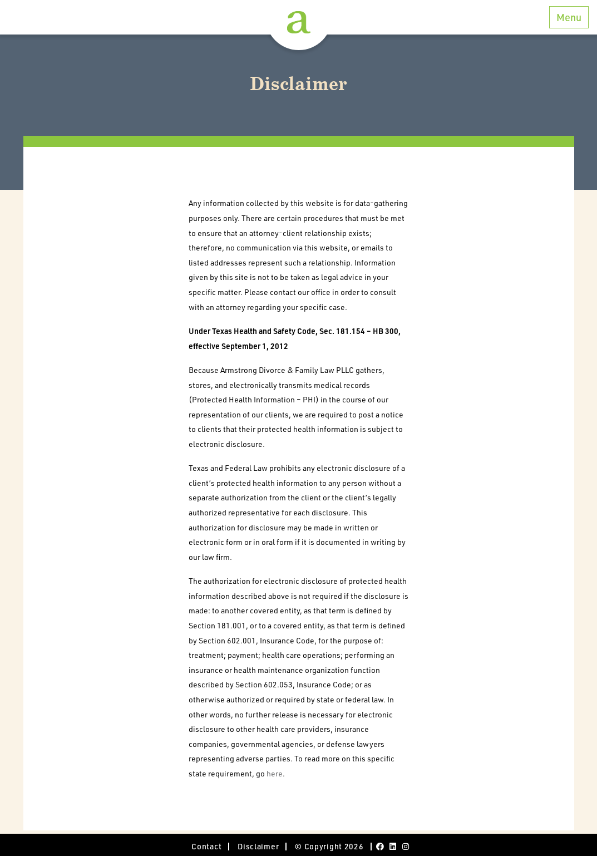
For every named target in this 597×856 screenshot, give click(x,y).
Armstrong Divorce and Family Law (298, 22)
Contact (206, 846)
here (275, 773)
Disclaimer (258, 846)
